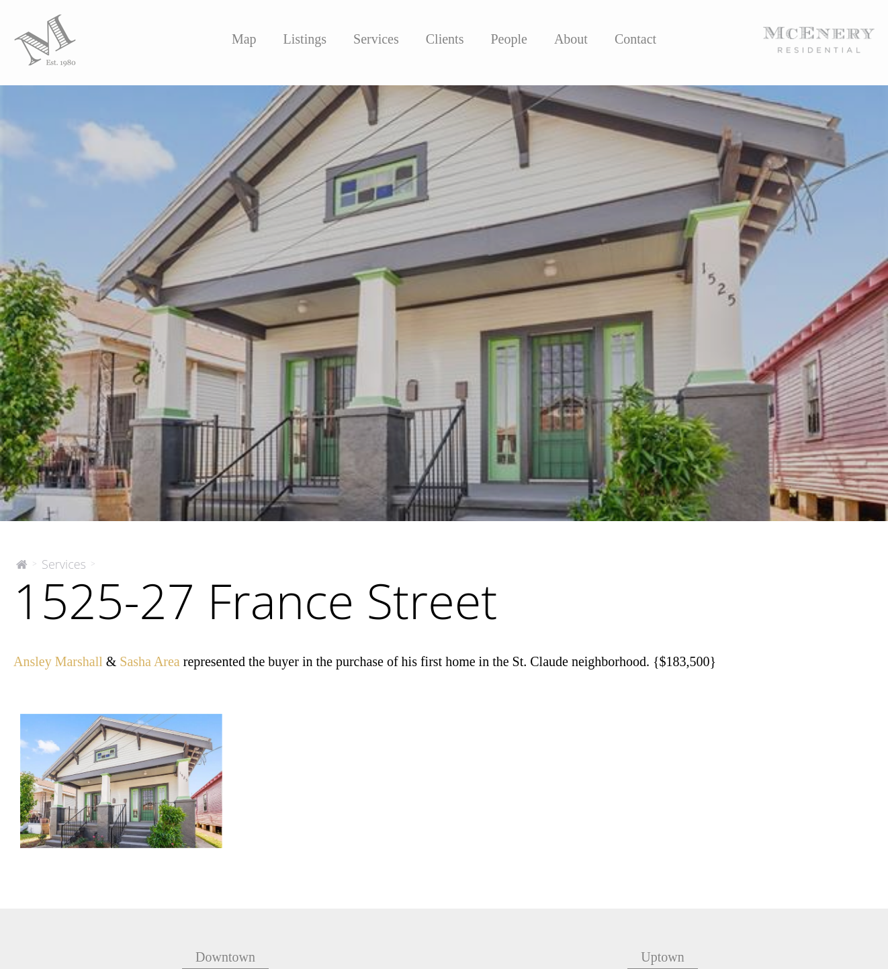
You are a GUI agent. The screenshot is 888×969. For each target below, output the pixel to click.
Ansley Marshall (58, 661)
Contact (635, 39)
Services (376, 39)
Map (244, 39)
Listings (304, 39)
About (571, 39)
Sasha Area (149, 661)
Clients (445, 39)
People (508, 39)
